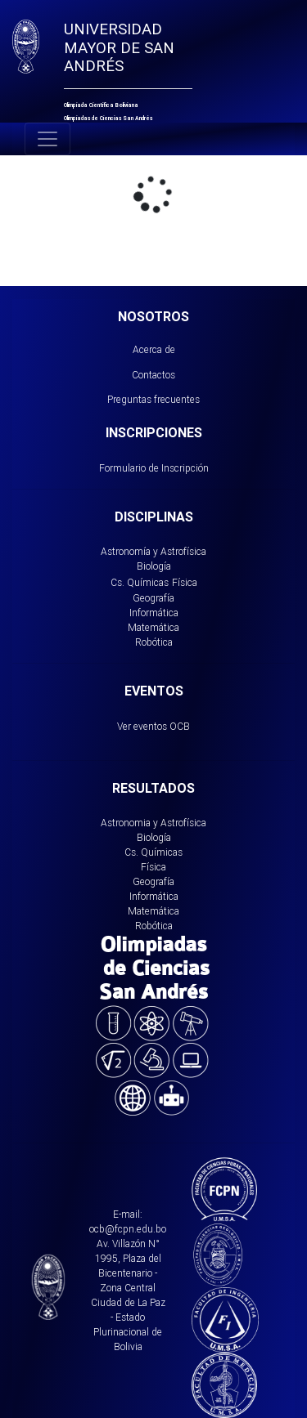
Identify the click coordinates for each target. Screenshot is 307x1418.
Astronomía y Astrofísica (153, 551)
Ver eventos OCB (153, 726)
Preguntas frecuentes (153, 399)
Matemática (153, 627)
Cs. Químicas (140, 582)
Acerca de (154, 349)
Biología (154, 566)
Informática (153, 612)
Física (184, 582)
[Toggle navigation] (47, 139)
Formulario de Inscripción (154, 468)
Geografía (153, 598)
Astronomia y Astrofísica (153, 822)
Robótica (154, 642)
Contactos (153, 375)
